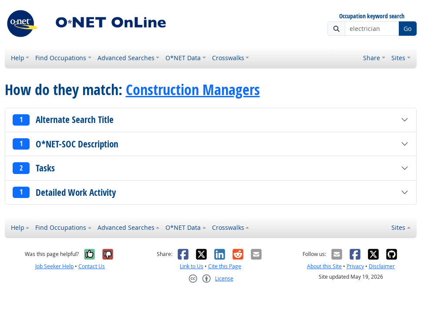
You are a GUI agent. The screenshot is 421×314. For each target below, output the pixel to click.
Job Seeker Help (54, 266)
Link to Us (191, 266)
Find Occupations (60, 58)
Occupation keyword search (371, 16)
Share (371, 58)
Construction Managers (193, 89)
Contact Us (91, 266)
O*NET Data (183, 58)
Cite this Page (224, 266)
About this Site (324, 266)
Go (407, 28)
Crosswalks (228, 58)
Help (17, 58)
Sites (398, 58)
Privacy (355, 266)
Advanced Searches (126, 58)
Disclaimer (382, 266)
